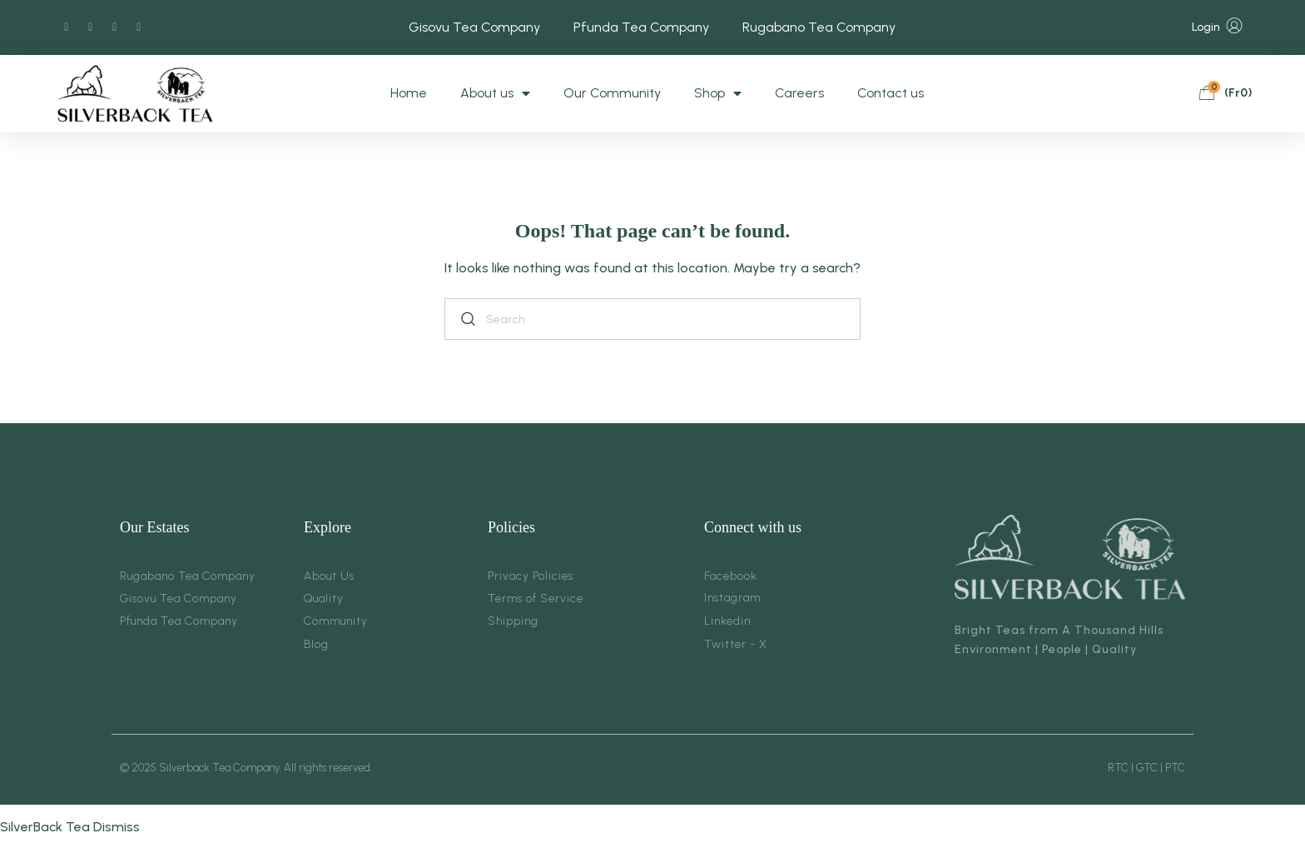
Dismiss (116, 827)
